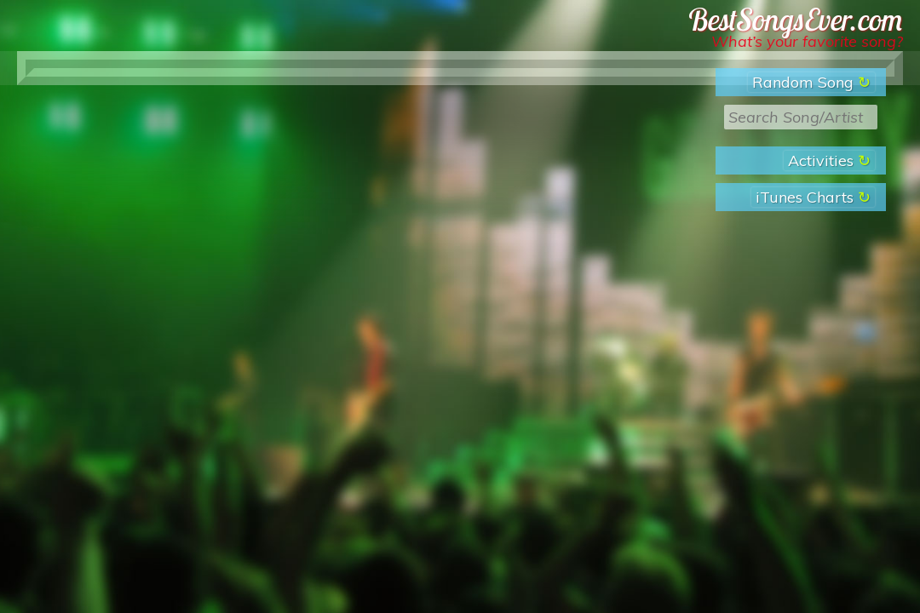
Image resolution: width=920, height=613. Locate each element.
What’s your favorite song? (807, 41)
